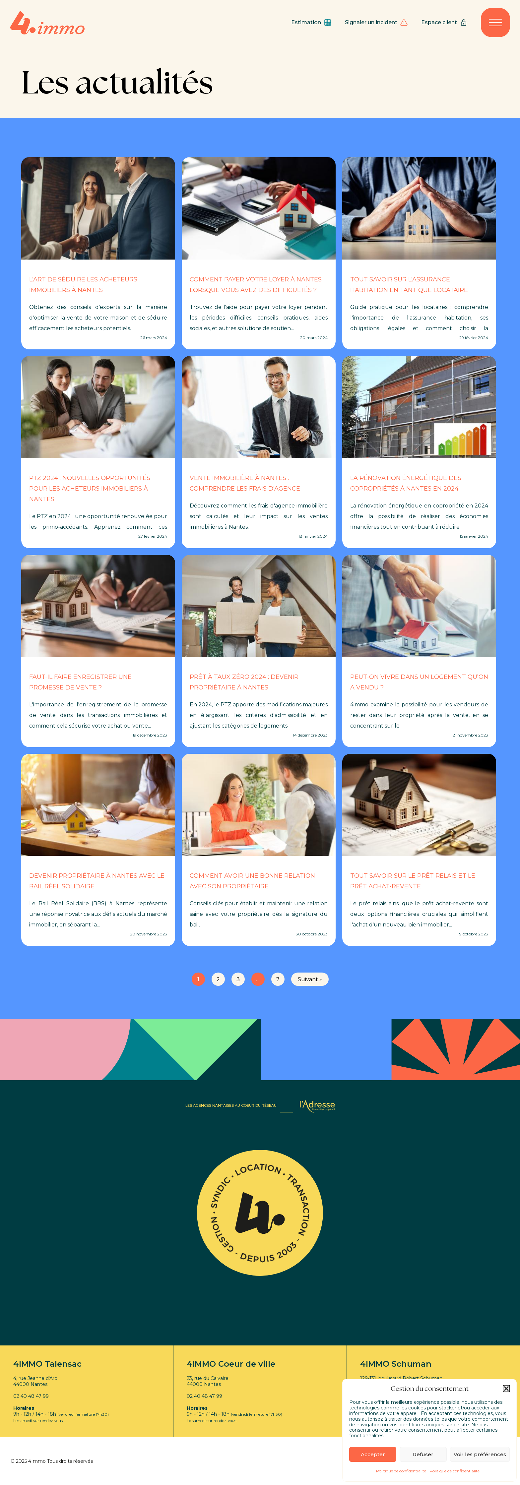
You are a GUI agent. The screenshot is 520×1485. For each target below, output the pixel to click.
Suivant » (310, 979)
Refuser (423, 1454)
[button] (506, 1388)
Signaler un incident (376, 23)
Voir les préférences (480, 1454)
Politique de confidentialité (401, 1470)
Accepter (373, 1454)
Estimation (311, 23)
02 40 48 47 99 (31, 1396)
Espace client (444, 23)
